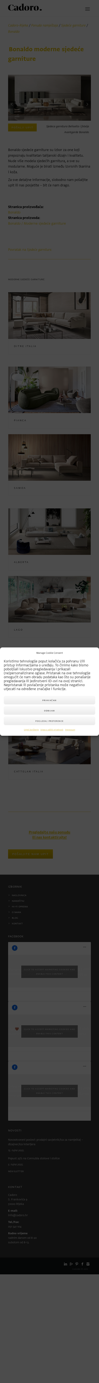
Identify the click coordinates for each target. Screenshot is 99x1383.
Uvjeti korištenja (31, 730)
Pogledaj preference (49, 720)
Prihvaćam (49, 700)
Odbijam (49, 710)
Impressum (70, 730)
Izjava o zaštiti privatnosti (51, 730)
